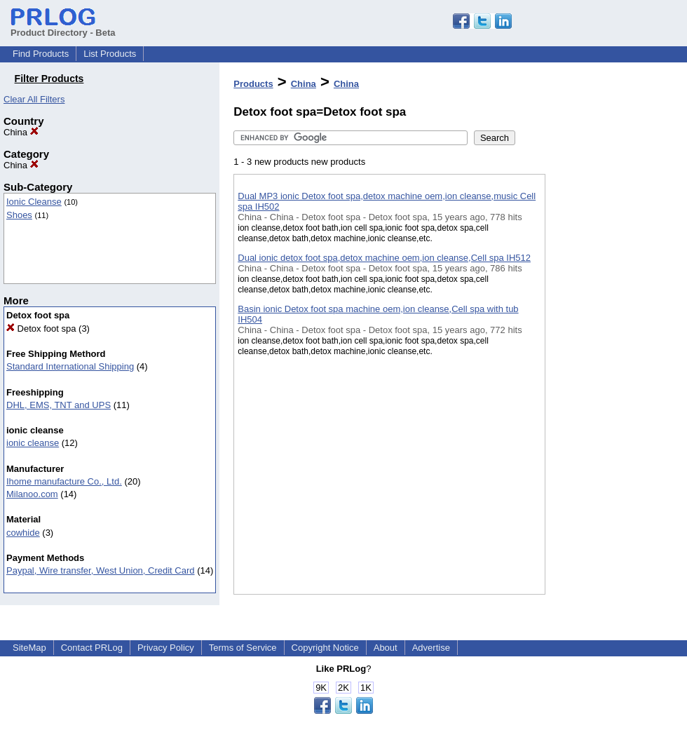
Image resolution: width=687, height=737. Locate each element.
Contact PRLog (92, 647)
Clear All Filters (34, 99)
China (21, 132)
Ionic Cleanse (34, 201)
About (385, 647)
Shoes (19, 215)
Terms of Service (243, 647)
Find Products (41, 53)
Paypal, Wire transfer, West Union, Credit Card (100, 570)
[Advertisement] (615, 364)
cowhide (23, 532)
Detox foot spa (41, 328)
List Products (109, 53)
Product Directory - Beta (63, 27)
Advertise (431, 647)
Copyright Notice (325, 647)
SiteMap (29, 647)
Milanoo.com (32, 494)
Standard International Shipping (70, 366)
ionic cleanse (32, 443)
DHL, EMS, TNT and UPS (58, 405)
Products (253, 84)
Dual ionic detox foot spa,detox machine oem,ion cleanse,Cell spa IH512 (384, 257)
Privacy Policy (165, 647)
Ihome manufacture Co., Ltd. (64, 481)
